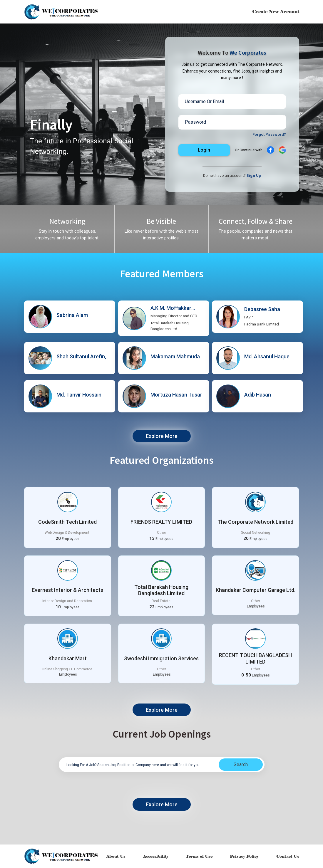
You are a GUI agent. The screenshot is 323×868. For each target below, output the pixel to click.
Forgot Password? (269, 134)
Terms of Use (199, 856)
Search (241, 764)
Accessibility (155, 856)
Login (204, 150)
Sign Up (254, 175)
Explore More (162, 436)
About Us (115, 856)
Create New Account (275, 12)
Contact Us (287, 856)
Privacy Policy (244, 856)
